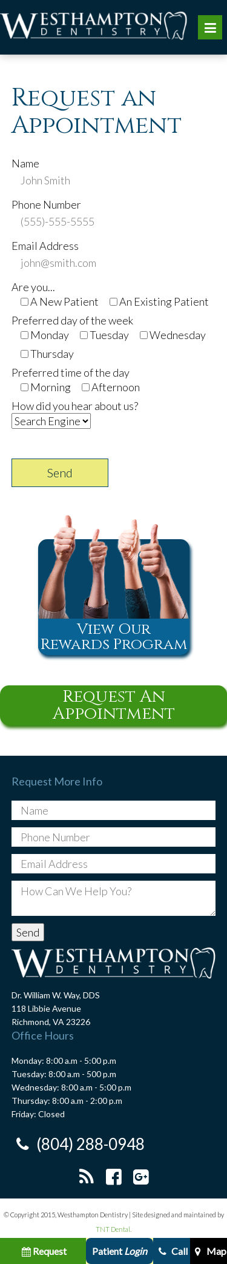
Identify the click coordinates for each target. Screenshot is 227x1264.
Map (208, 1251)
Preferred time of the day (71, 372)
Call (171, 1251)
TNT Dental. (113, 1229)
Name (25, 163)
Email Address (45, 245)
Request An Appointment (114, 705)
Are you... (33, 287)
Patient (119, 1251)
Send (60, 472)
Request (43, 1251)
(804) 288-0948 (78, 1144)
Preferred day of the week (72, 320)
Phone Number (46, 204)
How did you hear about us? (75, 405)
